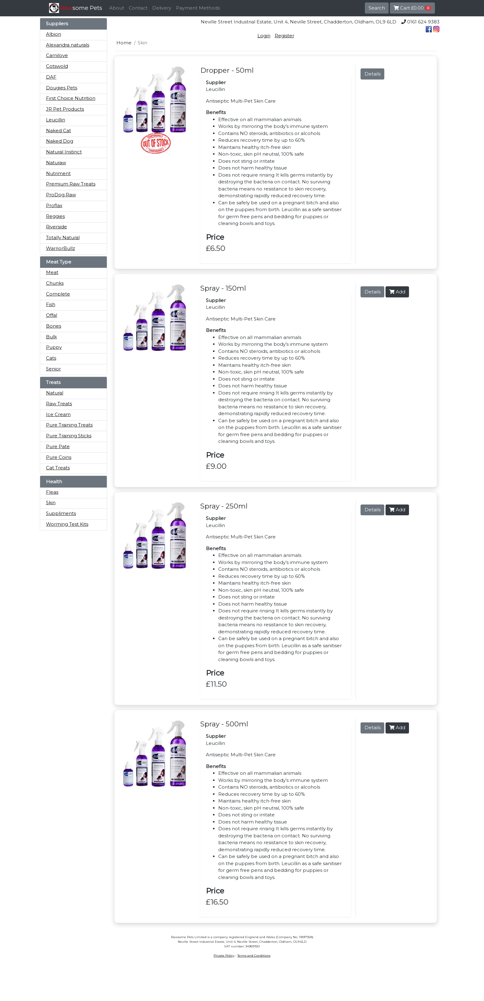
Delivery (161, 8)
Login (263, 36)
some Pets (81, 7)
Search (377, 8)
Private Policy (224, 956)
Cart (412, 8)
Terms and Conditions (253, 956)
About (116, 8)
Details (373, 74)
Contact (138, 8)
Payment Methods (198, 8)
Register (284, 36)
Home (123, 43)
